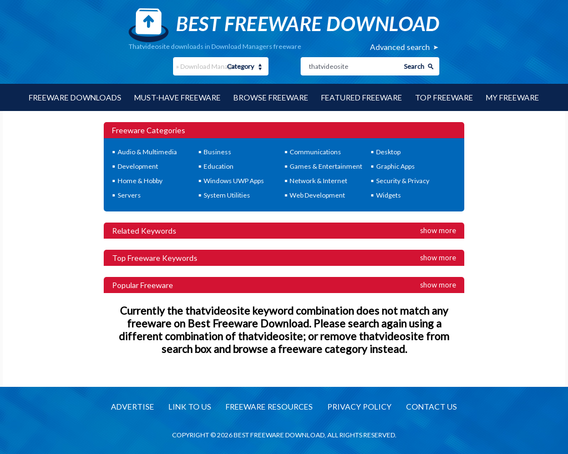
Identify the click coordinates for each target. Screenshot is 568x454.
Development (138, 166)
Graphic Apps (395, 166)
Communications (315, 152)
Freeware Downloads (75, 97)
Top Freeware (444, 97)
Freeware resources (269, 406)
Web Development (317, 195)
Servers (129, 195)
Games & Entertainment (326, 166)
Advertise (132, 406)
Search (414, 66)
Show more (438, 230)
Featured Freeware (361, 97)
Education (219, 166)
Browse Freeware (271, 97)
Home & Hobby (140, 180)
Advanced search (400, 47)
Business (217, 152)
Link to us (190, 406)
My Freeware (512, 97)
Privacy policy (359, 406)
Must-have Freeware (177, 97)
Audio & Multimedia (147, 152)
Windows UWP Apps (234, 180)
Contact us (431, 406)
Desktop (388, 152)
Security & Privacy (402, 180)
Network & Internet (318, 180)
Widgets (388, 195)
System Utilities (227, 195)
